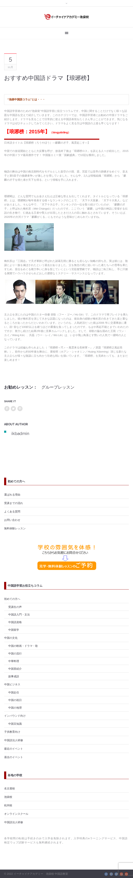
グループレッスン (57, 387)
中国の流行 (15, 653)
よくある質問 (12, 511)
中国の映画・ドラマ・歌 (23, 646)
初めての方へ (12, 599)
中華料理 (13, 661)
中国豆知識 (15, 724)
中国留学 (13, 630)
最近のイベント (13, 748)
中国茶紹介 (15, 669)
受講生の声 (15, 607)
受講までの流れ (13, 503)
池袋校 (8, 797)
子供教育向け (12, 732)
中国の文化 (11, 638)
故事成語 (13, 676)
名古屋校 (9, 788)
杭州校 (8, 805)
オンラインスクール (16, 814)
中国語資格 (15, 622)
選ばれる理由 (12, 494)
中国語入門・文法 (19, 614)
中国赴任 (13, 692)
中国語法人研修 (13, 740)
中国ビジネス (12, 684)
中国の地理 (15, 707)
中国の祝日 (15, 700)
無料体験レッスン (15, 528)
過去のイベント (13, 757)
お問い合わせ (12, 520)
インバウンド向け (15, 715)
